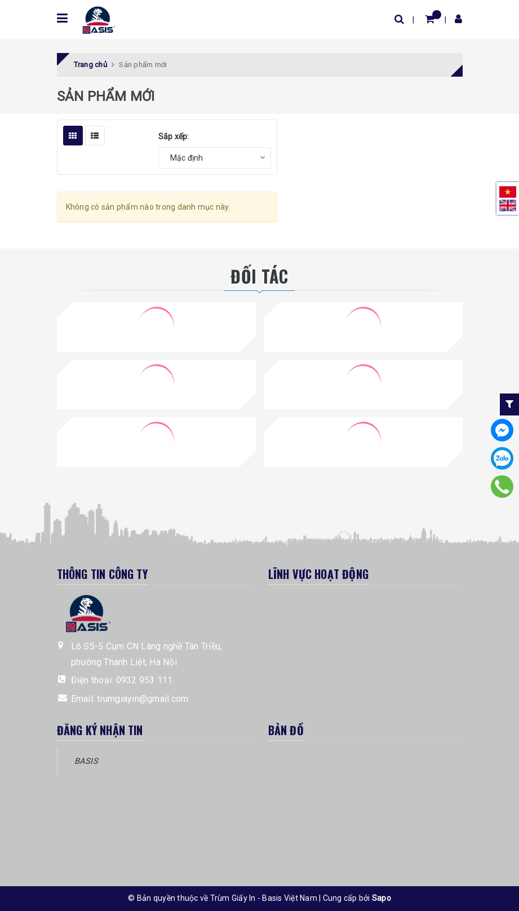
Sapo (381, 898)
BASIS (86, 761)
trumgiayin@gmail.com (142, 698)
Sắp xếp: (173, 136)
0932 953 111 (144, 680)
